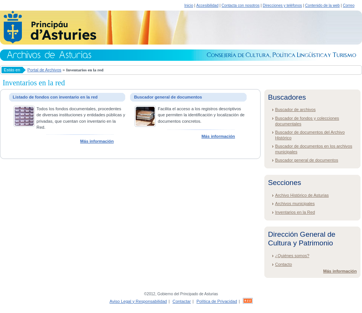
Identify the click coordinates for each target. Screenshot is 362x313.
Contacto (283, 264)
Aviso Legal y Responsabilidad (138, 301)
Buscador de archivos (295, 109)
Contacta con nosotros (241, 5)
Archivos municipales (294, 203)
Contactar (182, 301)
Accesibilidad (207, 5)
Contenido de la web (322, 5)
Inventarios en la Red (295, 212)
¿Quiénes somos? (292, 255)
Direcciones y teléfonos (282, 5)
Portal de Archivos (44, 70)
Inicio (188, 5)
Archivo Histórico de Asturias (301, 195)
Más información (97, 141)
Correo (348, 5)
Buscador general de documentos (306, 160)
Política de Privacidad (216, 301)
